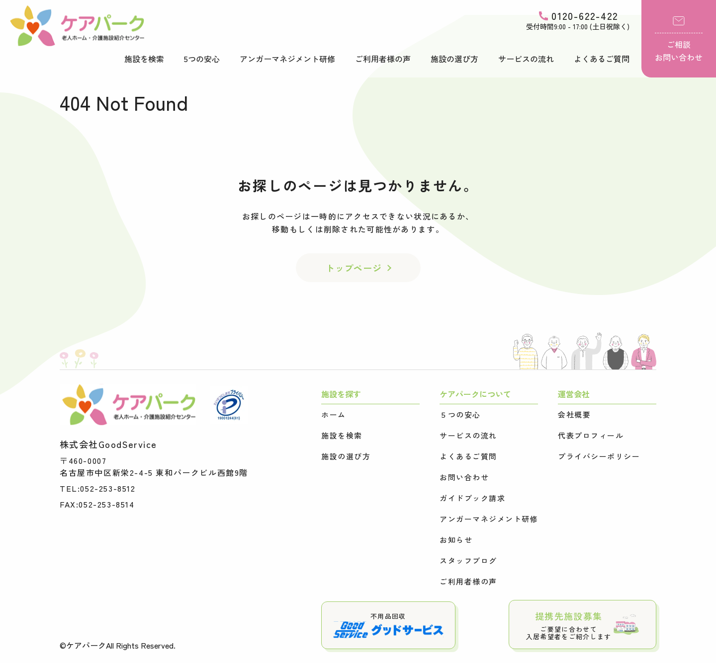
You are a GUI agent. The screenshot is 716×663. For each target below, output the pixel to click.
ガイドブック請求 (472, 498)
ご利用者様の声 (383, 59)
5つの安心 (202, 59)
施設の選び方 (454, 59)
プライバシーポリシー (599, 456)
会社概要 (574, 414)
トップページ (353, 267)
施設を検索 (144, 59)
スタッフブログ (468, 560)
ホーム (333, 414)
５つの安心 (460, 414)
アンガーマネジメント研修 (287, 59)
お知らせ (456, 539)
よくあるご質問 (601, 59)
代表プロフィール (591, 435)
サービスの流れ (526, 59)
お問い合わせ (464, 477)
